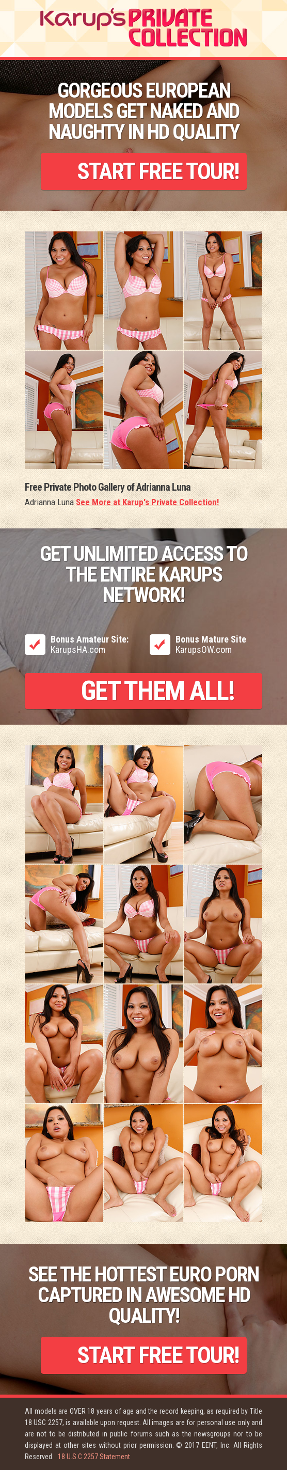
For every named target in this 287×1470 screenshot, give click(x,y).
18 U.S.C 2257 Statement (94, 1456)
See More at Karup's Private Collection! (147, 502)
